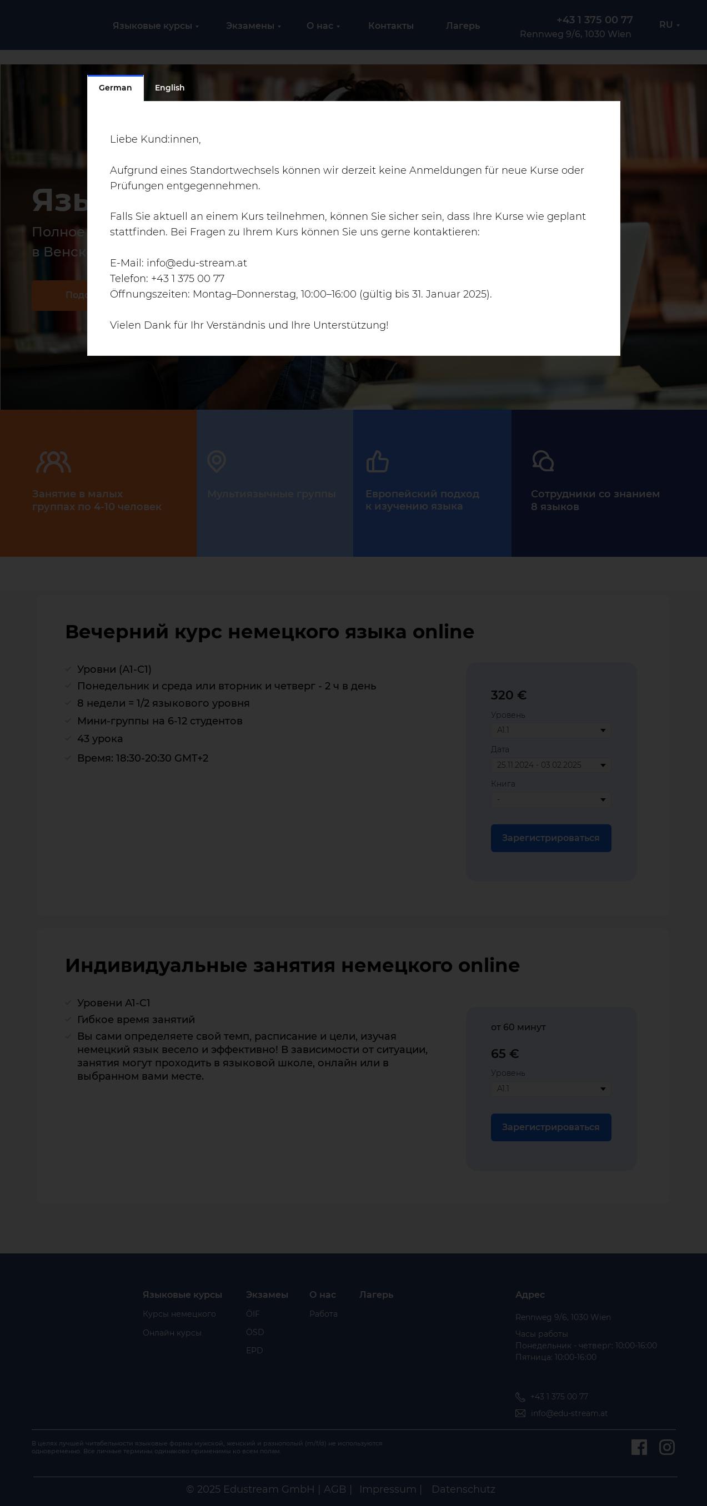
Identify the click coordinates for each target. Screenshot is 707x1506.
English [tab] (170, 88)
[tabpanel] (353, 228)
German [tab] (115, 88)
